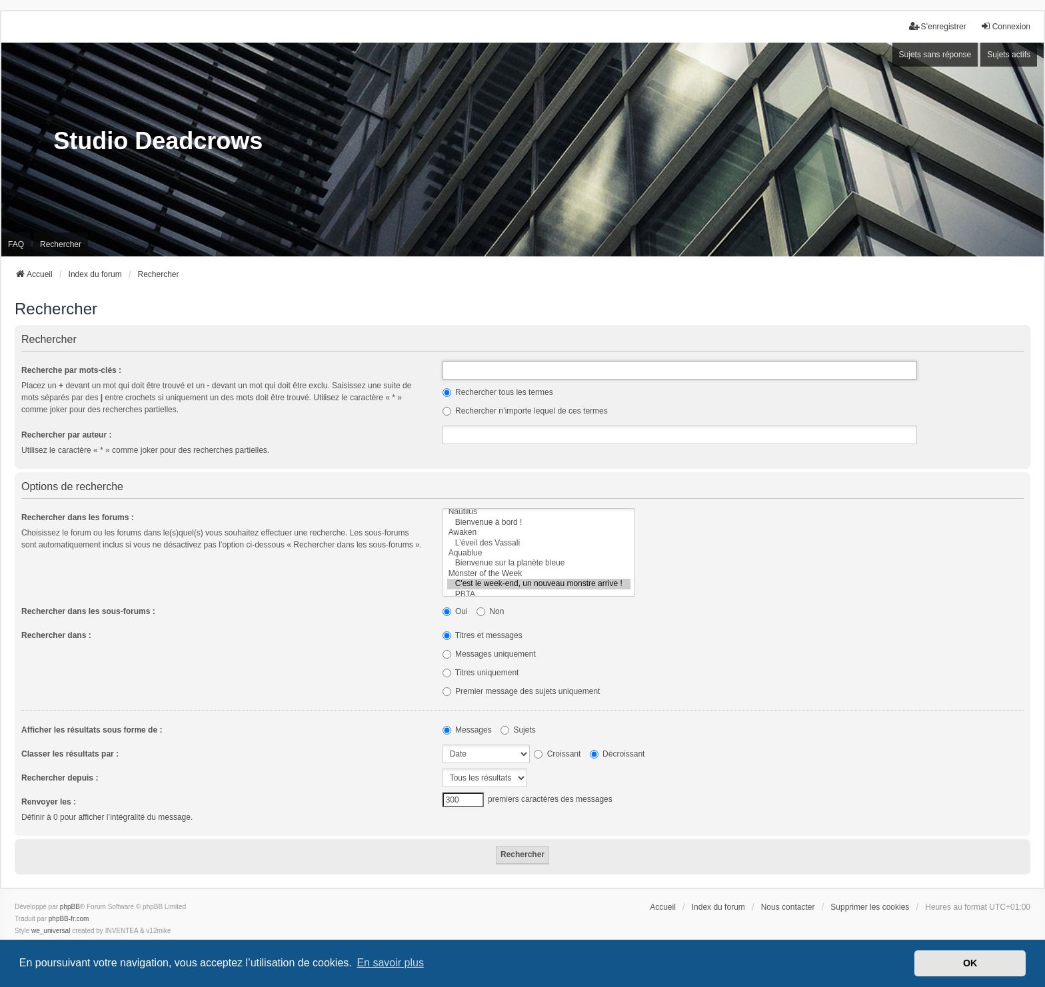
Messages (467, 730)
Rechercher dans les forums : (77, 517)
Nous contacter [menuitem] (788, 907)
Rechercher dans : (56, 635)
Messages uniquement (489, 654)
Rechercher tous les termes (498, 392)
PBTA (538, 594)
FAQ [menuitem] (16, 244)
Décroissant (617, 754)
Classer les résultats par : (70, 754)
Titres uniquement (481, 672)
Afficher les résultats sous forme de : (91, 730)
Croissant (557, 754)
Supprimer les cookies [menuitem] (869, 907)
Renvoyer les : (48, 802)
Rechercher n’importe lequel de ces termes (525, 411)
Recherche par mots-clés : (71, 370)
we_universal (50, 930)
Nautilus (538, 512)
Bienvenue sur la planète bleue (538, 563)
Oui (455, 611)
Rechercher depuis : (59, 778)
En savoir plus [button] (390, 962)
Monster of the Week (538, 574)
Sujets (518, 730)
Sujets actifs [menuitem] (1008, 54)
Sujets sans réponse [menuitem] (935, 54)
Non (490, 611)
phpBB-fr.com (69, 918)
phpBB (70, 906)
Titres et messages (482, 635)
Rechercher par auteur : (66, 435)
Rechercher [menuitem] (60, 244)
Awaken (538, 532)
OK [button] (970, 963)
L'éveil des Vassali (538, 543)
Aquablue (538, 553)
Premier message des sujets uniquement (521, 691)
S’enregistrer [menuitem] (937, 26)
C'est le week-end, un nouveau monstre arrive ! (538, 584)
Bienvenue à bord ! (538, 522)
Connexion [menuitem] (1005, 26)
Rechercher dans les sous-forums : (88, 611)
